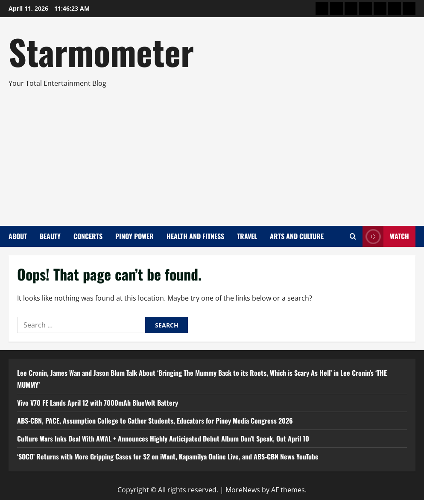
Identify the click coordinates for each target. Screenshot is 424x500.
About (18, 236)
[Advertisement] (210, 153)
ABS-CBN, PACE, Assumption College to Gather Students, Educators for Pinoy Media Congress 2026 (155, 420)
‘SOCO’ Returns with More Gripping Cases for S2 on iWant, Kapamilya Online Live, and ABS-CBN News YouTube (168, 456)
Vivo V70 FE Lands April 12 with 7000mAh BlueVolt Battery (97, 403)
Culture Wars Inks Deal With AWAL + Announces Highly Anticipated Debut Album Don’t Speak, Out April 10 (163, 438)
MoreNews (242, 489)
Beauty (50, 236)
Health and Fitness (195, 236)
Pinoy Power (134, 236)
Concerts (87, 236)
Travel (247, 236)
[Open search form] (353, 236)
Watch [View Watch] (386, 236)
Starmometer (101, 51)
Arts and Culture (297, 236)
